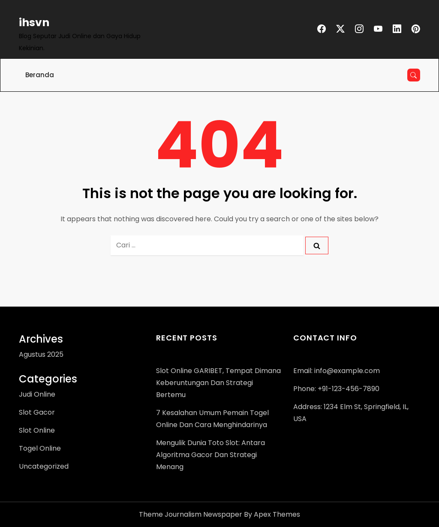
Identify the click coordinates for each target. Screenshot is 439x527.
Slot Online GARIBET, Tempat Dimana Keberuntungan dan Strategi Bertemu (218, 383)
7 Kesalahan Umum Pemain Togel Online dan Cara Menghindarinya (212, 419)
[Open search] (413, 75)
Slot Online (37, 430)
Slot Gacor (37, 412)
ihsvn (34, 22)
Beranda (39, 74)
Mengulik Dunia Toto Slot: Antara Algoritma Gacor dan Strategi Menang (210, 455)
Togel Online (40, 448)
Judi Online (37, 394)
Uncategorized (44, 466)
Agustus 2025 (41, 354)
